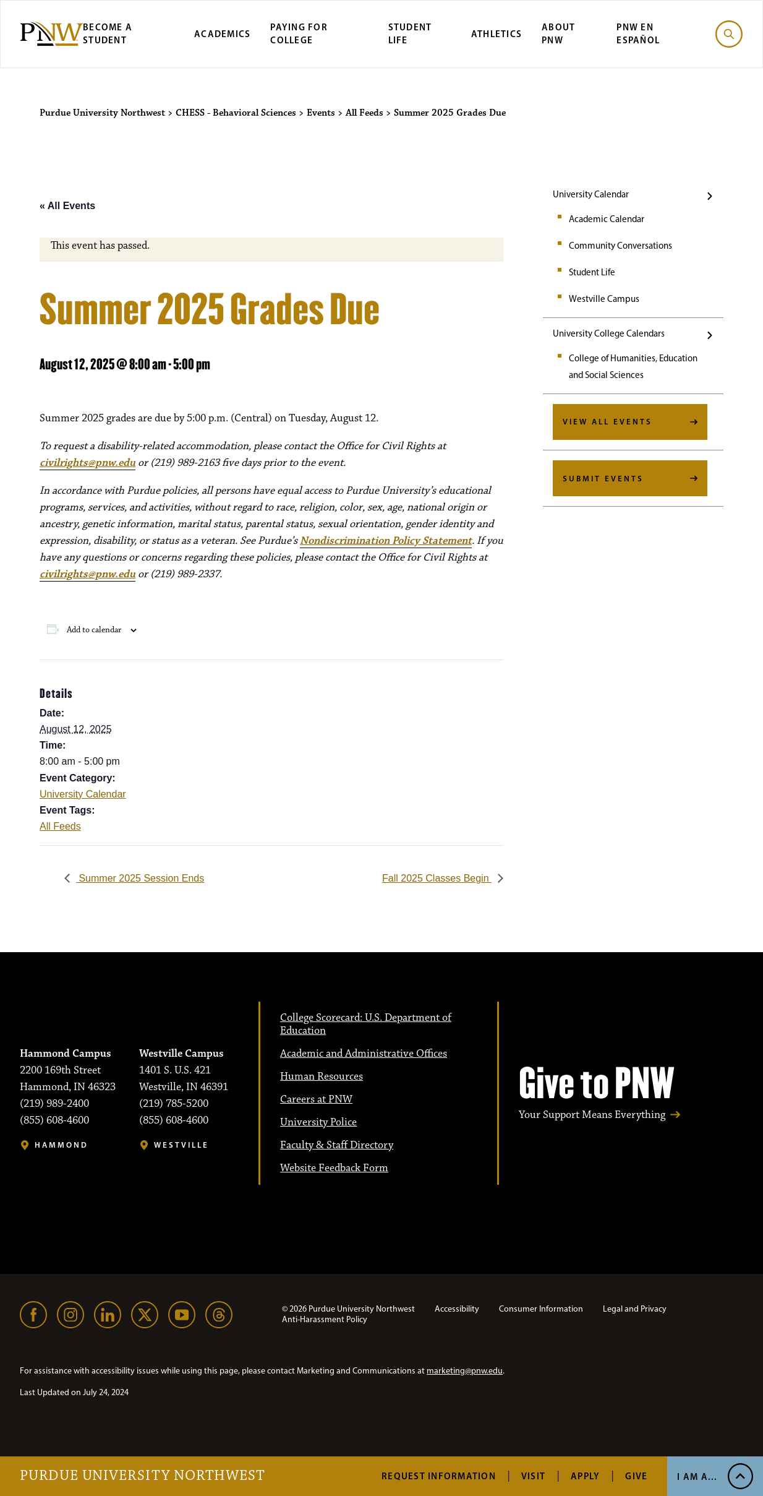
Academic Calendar (606, 219)
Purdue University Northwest (142, 1476)
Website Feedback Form (334, 1168)
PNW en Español (638, 33)
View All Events (607, 421)
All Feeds (60, 826)
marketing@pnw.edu (465, 1370)
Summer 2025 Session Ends (140, 878)
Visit (533, 1476)
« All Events (67, 205)
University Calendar (591, 194)
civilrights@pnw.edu (87, 463)
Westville (181, 1145)
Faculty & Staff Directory (336, 1145)
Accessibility (457, 1309)
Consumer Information (541, 1309)
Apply (585, 1476)
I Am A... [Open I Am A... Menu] (697, 1476)
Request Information (439, 1476)
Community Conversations (620, 245)
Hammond (61, 1145)
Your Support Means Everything (592, 1115)
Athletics (496, 34)
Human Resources (321, 1076)
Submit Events (603, 478)
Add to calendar (94, 630)
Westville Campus (604, 298)
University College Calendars (609, 333)
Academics (222, 34)
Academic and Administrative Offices (363, 1053)
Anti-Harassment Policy (324, 1319)
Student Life (592, 272)
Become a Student (107, 33)
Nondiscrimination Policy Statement (386, 541)
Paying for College (299, 33)
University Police (318, 1122)
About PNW (558, 33)
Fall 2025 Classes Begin (437, 878)
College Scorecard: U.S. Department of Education (365, 1024)
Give (636, 1476)
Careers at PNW (316, 1099)
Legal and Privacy (635, 1309)
